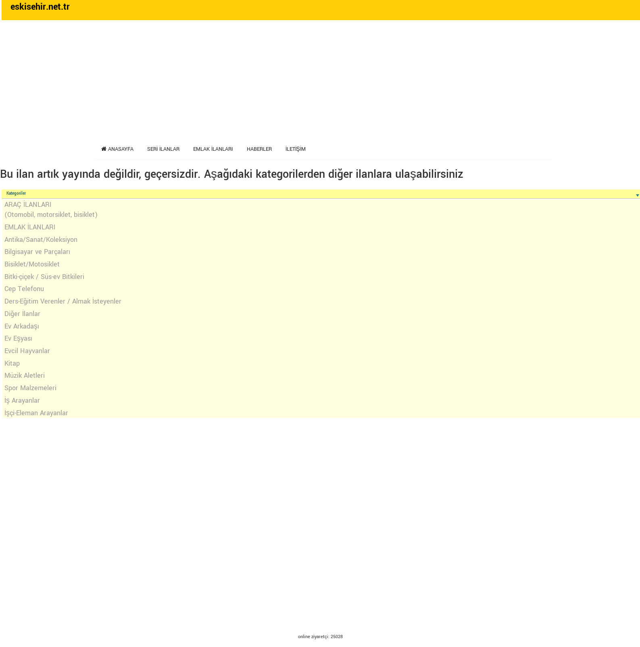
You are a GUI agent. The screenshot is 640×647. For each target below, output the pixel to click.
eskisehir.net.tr (40, 6)
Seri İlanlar (163, 149)
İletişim (296, 149)
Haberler (259, 149)
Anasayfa (117, 149)
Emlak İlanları (213, 149)
